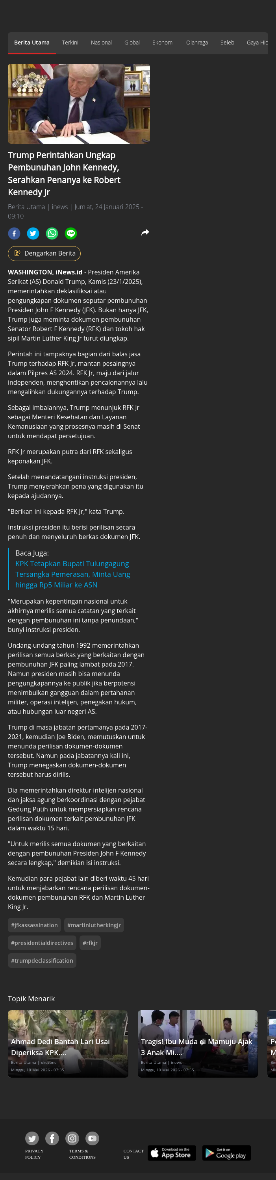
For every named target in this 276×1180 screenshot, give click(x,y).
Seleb (227, 42)
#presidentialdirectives (42, 943)
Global (132, 42)
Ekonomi (163, 42)
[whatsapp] (52, 233)
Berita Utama (32, 42)
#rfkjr (90, 943)
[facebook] (14, 233)
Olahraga (197, 42)
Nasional (101, 42)
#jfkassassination (34, 925)
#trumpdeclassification (42, 960)
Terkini (70, 42)
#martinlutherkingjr (94, 925)
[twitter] (33, 233)
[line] (71, 233)
